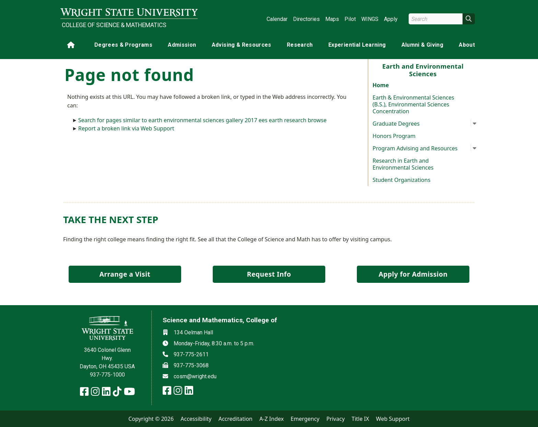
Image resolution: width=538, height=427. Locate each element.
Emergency (305, 419)
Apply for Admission (413, 274)
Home (381, 85)
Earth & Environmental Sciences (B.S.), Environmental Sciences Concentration (413, 104)
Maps (332, 19)
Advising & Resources (241, 45)
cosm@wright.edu (195, 376)
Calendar (277, 19)
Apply (391, 19)
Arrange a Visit (125, 274)
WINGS (369, 19)
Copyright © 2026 (151, 419)
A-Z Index (271, 419)
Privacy (335, 419)
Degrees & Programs (123, 45)
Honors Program (394, 136)
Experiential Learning (357, 45)
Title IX (360, 419)
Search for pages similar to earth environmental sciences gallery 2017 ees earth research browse (202, 120)
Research (300, 45)
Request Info (269, 274)
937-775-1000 (107, 374)
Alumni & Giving (422, 45)
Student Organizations (402, 180)
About (467, 45)
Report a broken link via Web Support (126, 128)
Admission (182, 45)
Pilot (350, 19)
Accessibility (195, 419)
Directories (306, 19)
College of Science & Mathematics (114, 25)
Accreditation (236, 419)
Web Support (393, 419)
